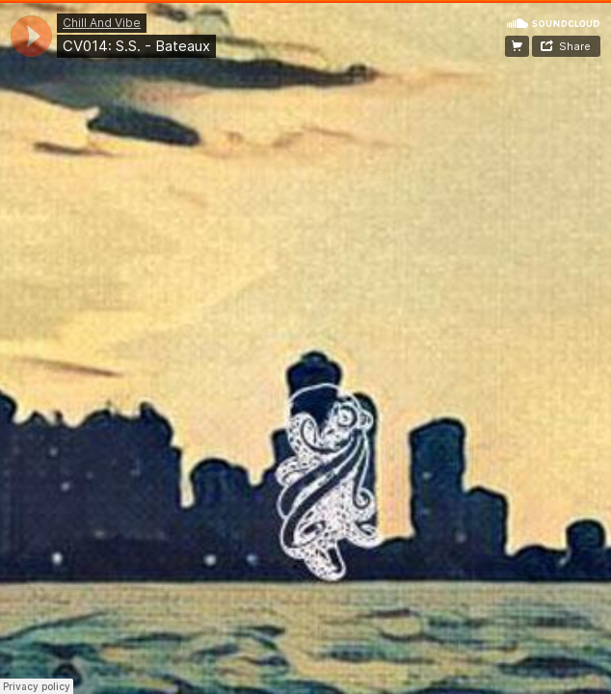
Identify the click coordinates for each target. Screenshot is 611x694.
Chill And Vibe (102, 22)
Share (575, 46)
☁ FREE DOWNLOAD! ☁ (517, 46)
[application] (31, 36)
